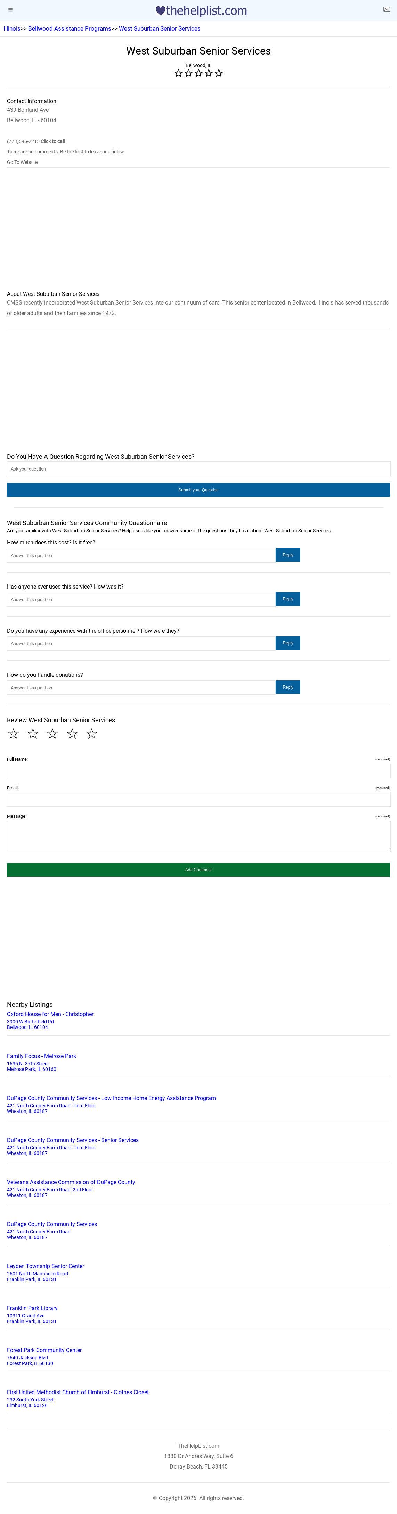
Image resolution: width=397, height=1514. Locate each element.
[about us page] (386, 10)
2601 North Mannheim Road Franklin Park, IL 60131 (198, 1272)
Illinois (12, 28)
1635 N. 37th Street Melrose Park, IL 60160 (198, 1062)
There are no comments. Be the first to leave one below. (66, 152)
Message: (198, 816)
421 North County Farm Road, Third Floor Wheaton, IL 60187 (198, 1104)
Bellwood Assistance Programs (69, 28)
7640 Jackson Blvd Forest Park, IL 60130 (198, 1356)
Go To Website (22, 162)
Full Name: (198, 759)
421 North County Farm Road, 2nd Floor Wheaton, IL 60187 (198, 1188)
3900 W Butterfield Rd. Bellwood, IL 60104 (198, 1020)
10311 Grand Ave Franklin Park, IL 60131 (198, 1314)
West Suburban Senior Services (160, 28)
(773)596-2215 (36, 141)
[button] (198, 490)
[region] (198, 233)
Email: (198, 787)
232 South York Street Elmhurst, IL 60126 (198, 1398)
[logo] (198, 11)
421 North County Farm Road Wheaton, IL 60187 (198, 1230)
